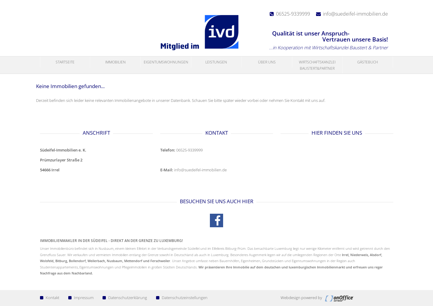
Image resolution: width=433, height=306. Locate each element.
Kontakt (49, 297)
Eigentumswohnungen (166, 62)
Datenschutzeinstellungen (181, 297)
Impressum (81, 297)
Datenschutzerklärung (125, 297)
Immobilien (115, 62)
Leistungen (216, 62)
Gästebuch (367, 62)
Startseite (65, 62)
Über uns (267, 62)
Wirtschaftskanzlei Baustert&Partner (317, 65)
